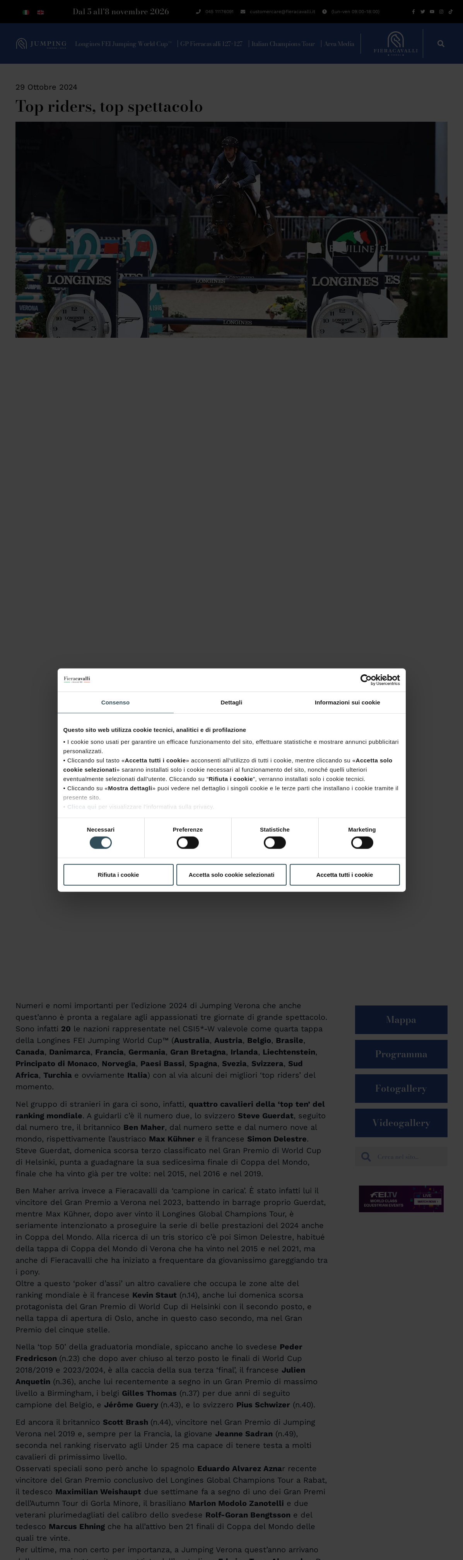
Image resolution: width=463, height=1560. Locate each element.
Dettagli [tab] (232, 702)
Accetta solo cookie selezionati (232, 874)
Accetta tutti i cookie (344, 874)
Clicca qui (82, 806)
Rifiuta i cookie (118, 874)
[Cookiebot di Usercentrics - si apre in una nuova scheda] (366, 680)
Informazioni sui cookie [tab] (347, 702)
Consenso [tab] (115, 702)
